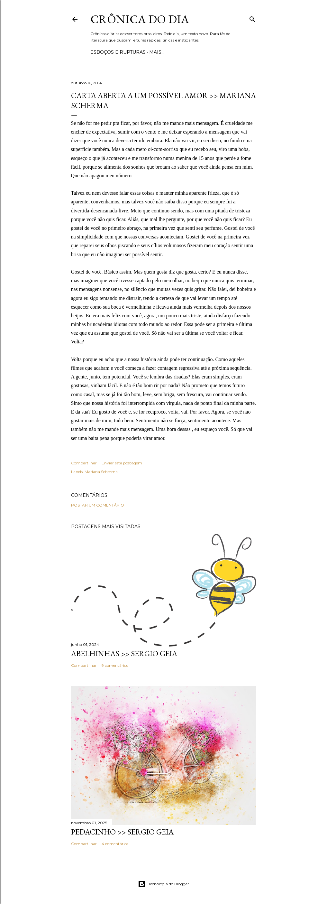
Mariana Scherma (101, 471)
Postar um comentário (97, 505)
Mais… (156, 52)
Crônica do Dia (139, 19)
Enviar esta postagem (122, 463)
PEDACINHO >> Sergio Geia (122, 832)
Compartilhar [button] (84, 463)
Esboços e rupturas (118, 52)
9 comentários (115, 665)
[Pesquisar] (252, 18)
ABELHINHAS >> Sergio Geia (124, 653)
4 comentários (115, 843)
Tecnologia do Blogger (163, 884)
